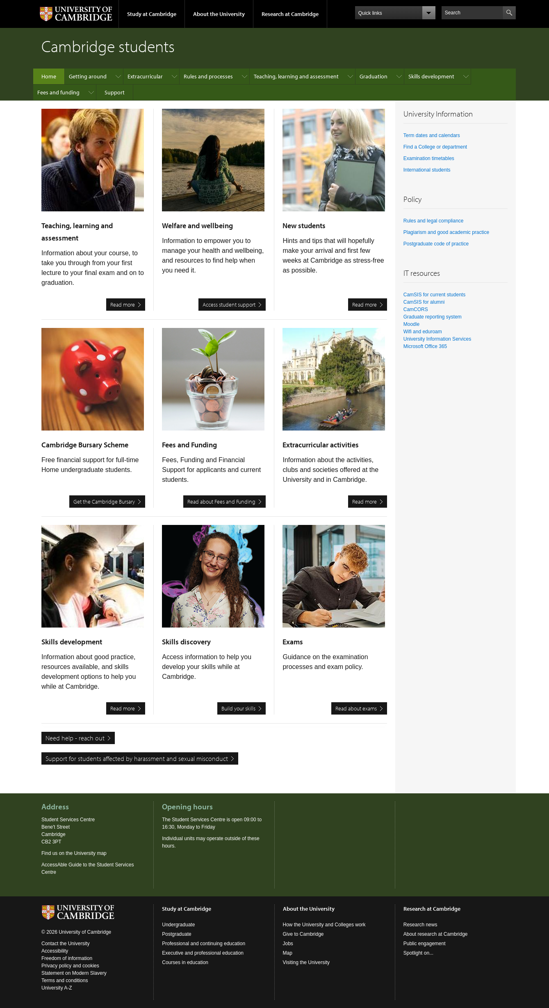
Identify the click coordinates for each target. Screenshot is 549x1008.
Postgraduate (176, 934)
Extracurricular (145, 76)
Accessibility (54, 951)
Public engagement (424, 943)
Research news (420, 925)
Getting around (88, 76)
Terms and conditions (64, 980)
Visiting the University (306, 962)
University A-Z (56, 988)
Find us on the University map (74, 853)
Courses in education (185, 962)
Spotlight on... (418, 953)
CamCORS (415, 309)
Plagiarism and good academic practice (446, 232)
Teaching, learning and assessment (296, 76)
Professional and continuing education (203, 943)
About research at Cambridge (435, 934)
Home (48, 76)
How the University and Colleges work (324, 925)
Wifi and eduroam (422, 331)
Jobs (288, 943)
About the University (219, 14)
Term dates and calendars (431, 135)
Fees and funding (58, 92)
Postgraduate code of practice (436, 244)
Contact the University (65, 943)
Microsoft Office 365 (425, 346)
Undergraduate (178, 925)
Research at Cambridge (290, 14)
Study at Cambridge (151, 14)
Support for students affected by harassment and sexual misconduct (137, 758)
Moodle (411, 324)
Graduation (373, 76)
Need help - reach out (75, 738)
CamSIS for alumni (424, 302)
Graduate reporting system (432, 317)
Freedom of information (66, 958)
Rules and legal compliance (433, 221)
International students (427, 170)
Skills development (431, 76)
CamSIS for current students (434, 295)
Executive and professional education (203, 953)
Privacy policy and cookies (70, 966)
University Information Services (437, 339)
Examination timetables (428, 158)
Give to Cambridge (303, 934)
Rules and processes (208, 76)
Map (287, 953)
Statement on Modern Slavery (74, 973)
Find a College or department (435, 147)
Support (115, 92)
